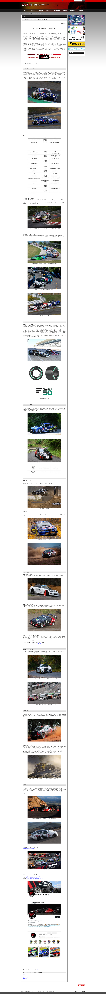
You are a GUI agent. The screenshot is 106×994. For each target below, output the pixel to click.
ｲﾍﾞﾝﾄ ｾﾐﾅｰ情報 (57, 10)
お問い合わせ (42, 0)
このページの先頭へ (81, 985)
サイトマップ (58, 0)
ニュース (33, 10)
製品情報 (41, 10)
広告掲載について (50, 0)
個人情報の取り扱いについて (27, 991)
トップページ (24, 13)
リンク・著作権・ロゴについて (40, 991)
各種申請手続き (51, 991)
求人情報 (65, 10)
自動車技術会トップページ (68, 0)
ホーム (25, 10)
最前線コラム (73, 10)
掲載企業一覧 (49, 10)
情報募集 (81, 10)
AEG (36, 6)
